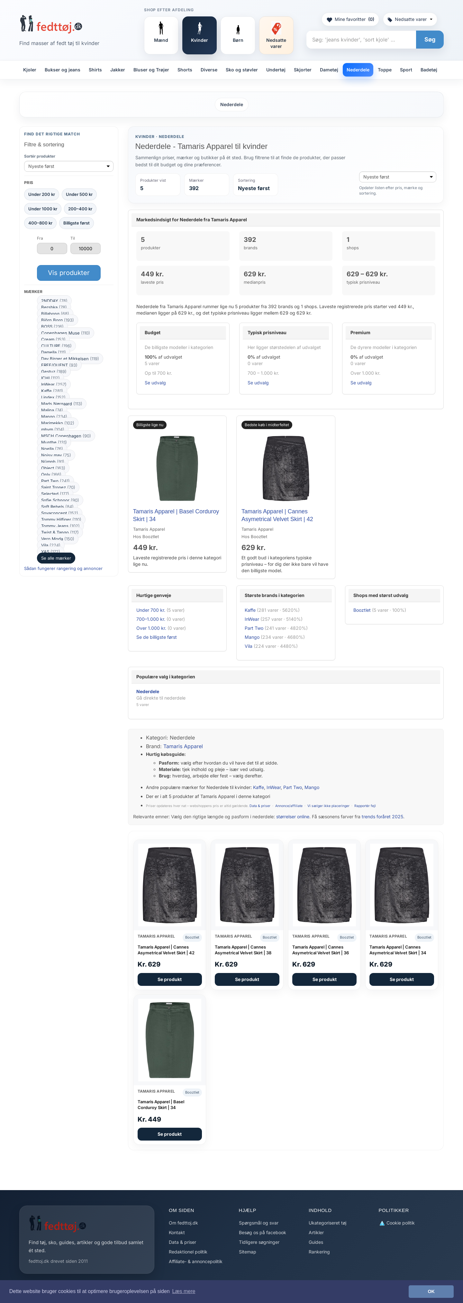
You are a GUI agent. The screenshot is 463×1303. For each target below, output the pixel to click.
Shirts (95, 69)
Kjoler (29, 69)
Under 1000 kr (42, 208)
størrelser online (292, 816)
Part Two (55, 480)
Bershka (54, 307)
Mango (54, 416)
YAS (50, 551)
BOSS (52, 326)
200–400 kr (80, 208)
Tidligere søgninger (259, 1242)
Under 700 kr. (150, 610)
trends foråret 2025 (382, 816)
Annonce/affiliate (289, 806)
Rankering (319, 1251)
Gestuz (54, 371)
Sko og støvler (242, 69)
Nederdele (358, 69)
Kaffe (52, 390)
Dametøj (329, 69)
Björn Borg (57, 320)
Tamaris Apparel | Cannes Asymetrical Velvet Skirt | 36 (320, 949)
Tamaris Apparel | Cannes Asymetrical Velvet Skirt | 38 (243, 949)
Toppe (385, 69)
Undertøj (276, 69)
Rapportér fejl (365, 806)
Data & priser (260, 806)
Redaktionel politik (188, 1251)
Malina (52, 410)
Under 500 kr (79, 194)
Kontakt (177, 1232)
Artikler (316, 1232)
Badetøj (429, 69)
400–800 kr (40, 222)
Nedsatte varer (410, 19)
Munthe (54, 442)
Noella (52, 448)
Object (53, 468)
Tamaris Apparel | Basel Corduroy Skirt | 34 (161, 1104)
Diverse (209, 69)
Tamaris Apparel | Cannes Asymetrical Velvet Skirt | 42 (166, 949)
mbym (52, 429)
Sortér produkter (39, 156)
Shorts (184, 69)
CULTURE (56, 345)
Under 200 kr (41, 194)
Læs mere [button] (183, 1291)
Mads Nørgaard (61, 403)
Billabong (55, 313)
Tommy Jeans (60, 525)
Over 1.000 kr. (151, 628)
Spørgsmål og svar (258, 1222)
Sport (406, 69)
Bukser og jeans (62, 69)
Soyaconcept (59, 513)
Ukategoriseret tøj (327, 1222)
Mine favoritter (350, 19)
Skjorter (303, 69)
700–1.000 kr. (150, 619)
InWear (54, 384)
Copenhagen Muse (65, 332)
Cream (53, 339)
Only (51, 474)
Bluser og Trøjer (151, 69)
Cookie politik (397, 1223)
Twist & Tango (60, 532)
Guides (316, 1242)
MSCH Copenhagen (66, 435)
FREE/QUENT (59, 365)
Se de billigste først (156, 637)
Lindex (53, 397)
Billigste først (76, 222)
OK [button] (431, 1291)
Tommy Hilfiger (61, 519)
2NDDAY (54, 300)
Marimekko (57, 423)
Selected (55, 493)
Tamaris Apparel (183, 746)
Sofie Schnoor (60, 500)
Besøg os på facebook (262, 1232)
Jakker (117, 69)
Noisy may (56, 455)
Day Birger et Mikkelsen (70, 358)
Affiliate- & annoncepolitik (195, 1261)
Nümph (52, 461)
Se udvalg (155, 382)
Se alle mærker (56, 558)
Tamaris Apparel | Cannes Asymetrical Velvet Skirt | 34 (397, 949)
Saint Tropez (58, 487)
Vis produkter (69, 273)
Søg (429, 39)
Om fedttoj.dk (183, 1222)
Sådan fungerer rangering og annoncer (63, 568)
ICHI (50, 378)
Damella (53, 352)
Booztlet (362, 610)
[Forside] (51, 24)
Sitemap (247, 1251)
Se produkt (170, 979)
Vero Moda (57, 538)
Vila (50, 545)
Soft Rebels (57, 506)
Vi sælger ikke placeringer (328, 806)
